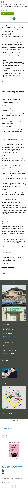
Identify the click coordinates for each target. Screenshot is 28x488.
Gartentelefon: (6, 338)
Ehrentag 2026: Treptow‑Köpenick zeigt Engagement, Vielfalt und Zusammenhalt (14, 467)
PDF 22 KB (4, 267)
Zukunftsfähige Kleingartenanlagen (11, 472)
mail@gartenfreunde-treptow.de (10, 336)
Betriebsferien (6, 355)
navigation (2, 19)
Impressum (4, 482)
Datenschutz (4, 10)
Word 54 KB (11, 267)
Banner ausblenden (7, 13)
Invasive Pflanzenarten (8, 469)
